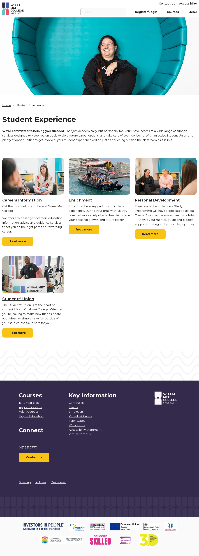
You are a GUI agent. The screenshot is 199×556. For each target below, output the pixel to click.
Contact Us (167, 3)
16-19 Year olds (29, 403)
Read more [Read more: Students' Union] (17, 333)
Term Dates (77, 420)
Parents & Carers (123, 3)
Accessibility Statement (85, 429)
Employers (147, 3)
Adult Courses (29, 411)
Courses (173, 12)
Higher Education (31, 416)
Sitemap (25, 482)
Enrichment (80, 200)
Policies (40, 482)
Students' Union (18, 299)
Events (73, 407)
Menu (192, 12)
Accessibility (188, 3)
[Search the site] (120, 12)
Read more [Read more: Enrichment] (84, 229)
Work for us (77, 425)
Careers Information (22, 200)
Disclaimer (58, 482)
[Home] (26, 8)
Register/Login (146, 12)
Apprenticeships (30, 407)
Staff (104, 3)
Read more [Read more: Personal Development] (150, 234)
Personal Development (157, 200)
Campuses (76, 403)
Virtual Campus (85, 3)
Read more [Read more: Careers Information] (17, 241)
